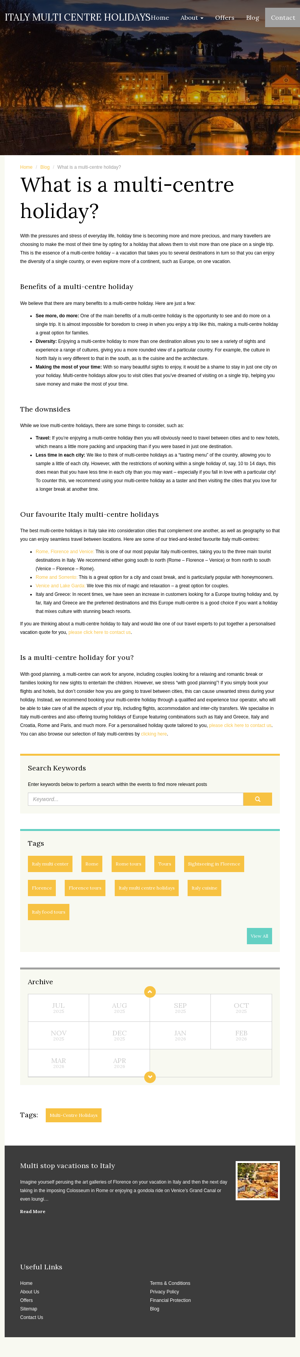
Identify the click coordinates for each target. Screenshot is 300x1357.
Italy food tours (49, 912)
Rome (91, 864)
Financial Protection (170, 1300)
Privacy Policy (164, 1292)
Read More (32, 1211)
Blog (252, 17)
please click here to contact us (100, 632)
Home (160, 17)
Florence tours (85, 888)
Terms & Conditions (170, 1283)
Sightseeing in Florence (214, 864)
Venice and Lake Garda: (61, 585)
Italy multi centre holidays (147, 888)
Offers (224, 17)
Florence (42, 888)
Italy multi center (50, 864)
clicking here (154, 734)
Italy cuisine (204, 888)
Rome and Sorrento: (57, 577)
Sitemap (28, 1309)
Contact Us (31, 1317)
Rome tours (128, 864)
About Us (29, 1292)
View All (259, 936)
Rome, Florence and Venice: (65, 551)
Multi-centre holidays (74, 1115)
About (192, 17)
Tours (164, 864)
